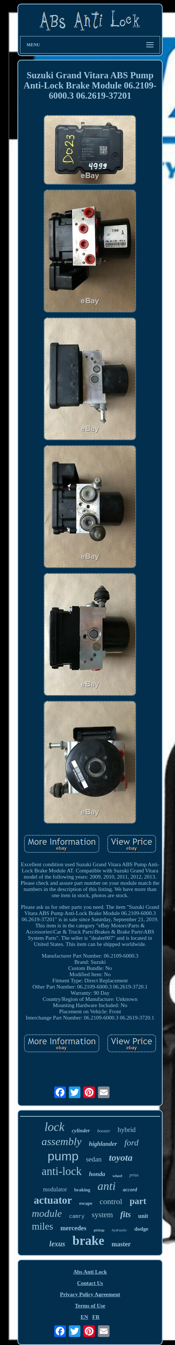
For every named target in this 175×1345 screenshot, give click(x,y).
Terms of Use (90, 1306)
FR (96, 1317)
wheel (117, 1176)
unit (143, 1216)
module (47, 1213)
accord (130, 1189)
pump (63, 1156)
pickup (99, 1230)
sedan (94, 1159)
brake (88, 1241)
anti (107, 1185)
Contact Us (90, 1283)
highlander (103, 1143)
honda (97, 1174)
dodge (141, 1229)
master (121, 1244)
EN (84, 1317)
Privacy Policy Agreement (90, 1294)
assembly (61, 1141)
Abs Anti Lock (90, 1272)
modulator (55, 1189)
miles (42, 1226)
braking (82, 1189)
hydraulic (119, 1230)
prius (134, 1175)
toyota (120, 1157)
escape (85, 1203)
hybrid (127, 1129)
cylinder (81, 1130)
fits (125, 1214)
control (111, 1201)
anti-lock (61, 1171)
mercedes (73, 1228)
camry (76, 1216)
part (138, 1201)
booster (103, 1130)
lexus (57, 1244)
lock (54, 1126)
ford (131, 1142)
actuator (53, 1200)
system (102, 1214)
